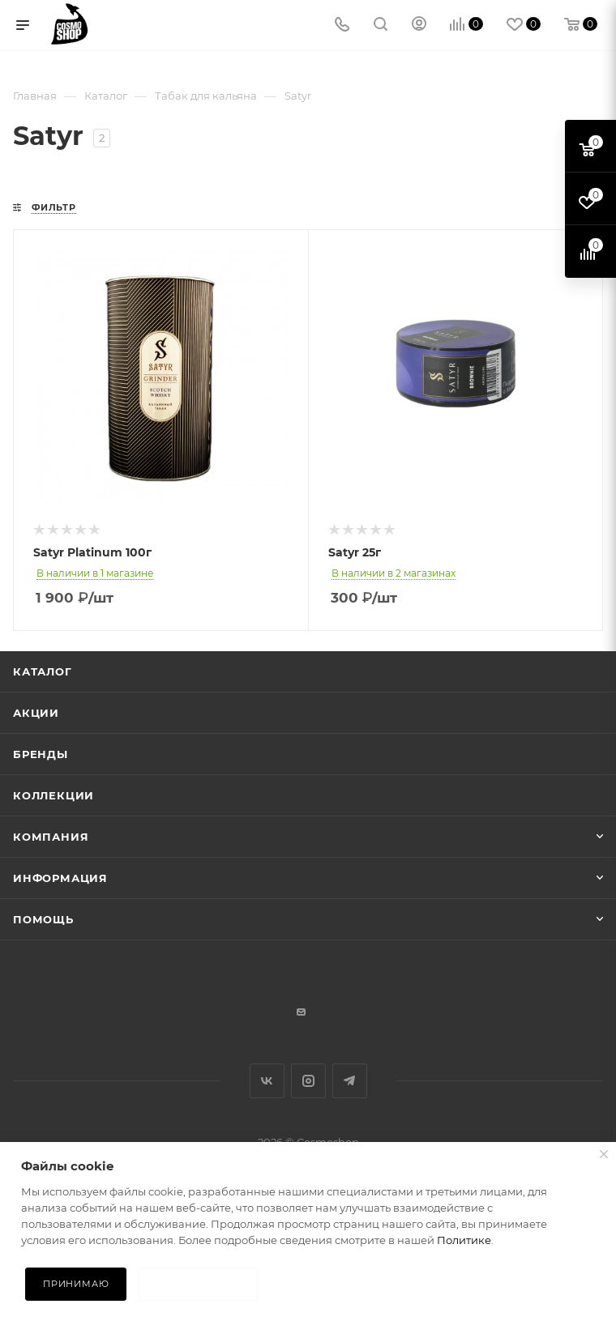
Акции (36, 712)
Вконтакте (267, 1080)
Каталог (42, 671)
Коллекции (53, 795)
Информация (60, 877)
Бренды (40, 754)
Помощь (43, 919)
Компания (50, 836)
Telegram (349, 1080)
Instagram (308, 1080)
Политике (464, 1240)
